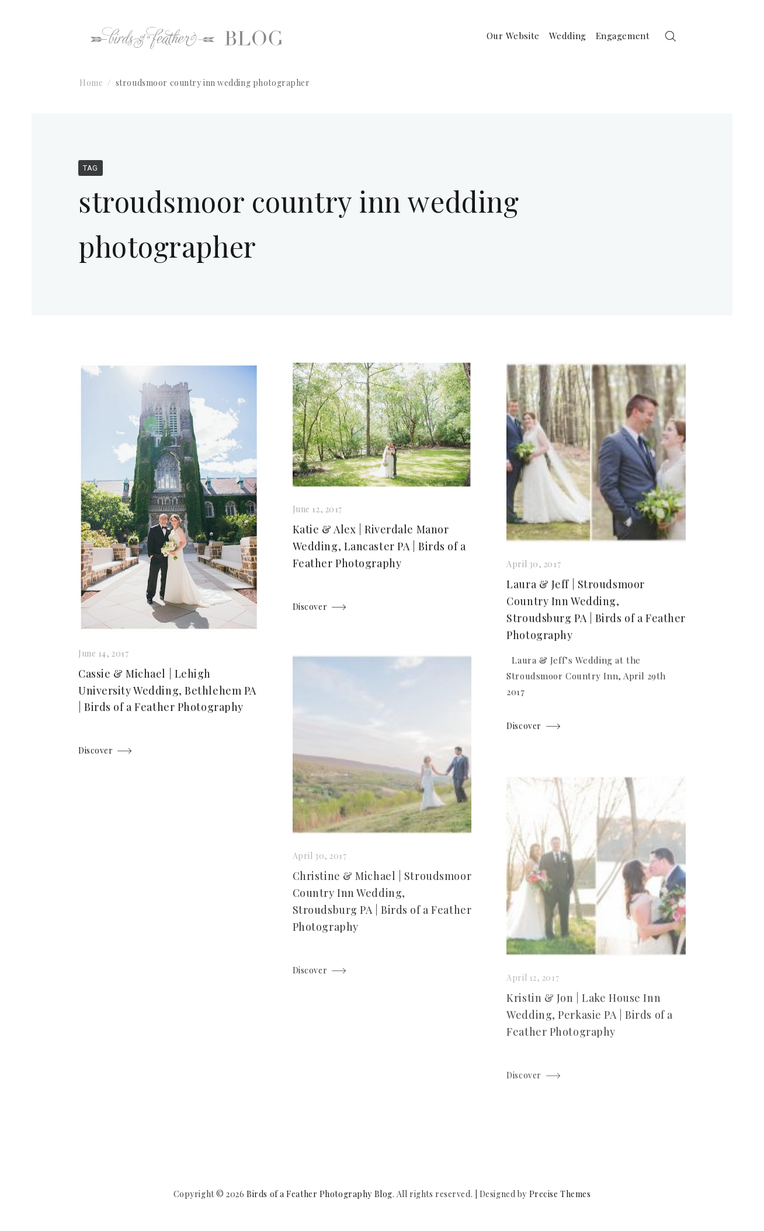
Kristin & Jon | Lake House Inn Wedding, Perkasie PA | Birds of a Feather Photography (589, 1024)
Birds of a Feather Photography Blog (319, 1193)
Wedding (566, 36)
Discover (95, 752)
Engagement (621, 36)
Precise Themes (560, 1193)
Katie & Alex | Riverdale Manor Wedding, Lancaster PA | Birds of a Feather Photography (379, 549)
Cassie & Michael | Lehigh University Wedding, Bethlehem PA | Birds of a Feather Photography (167, 692)
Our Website (511, 36)
